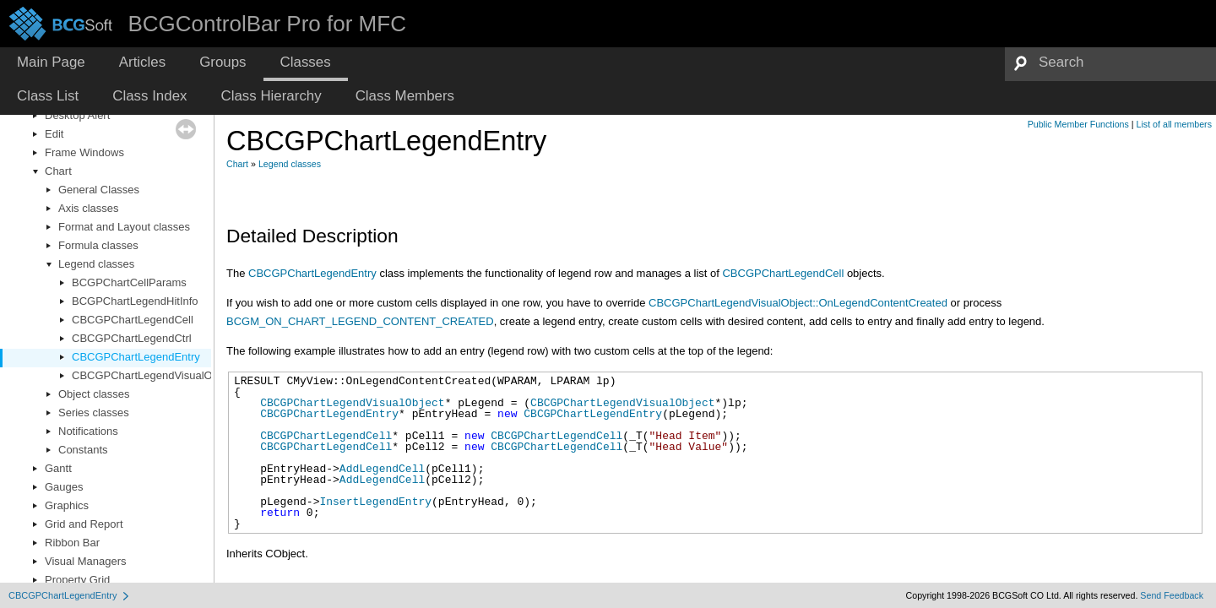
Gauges (64, 486)
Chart (58, 171)
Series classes (93, 412)
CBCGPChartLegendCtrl (132, 338)
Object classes (94, 394)
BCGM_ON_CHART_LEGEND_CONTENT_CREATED (360, 321)
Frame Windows (84, 152)
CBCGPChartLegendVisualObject (154, 375)
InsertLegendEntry (375, 501)
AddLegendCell (382, 468)
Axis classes (88, 208)
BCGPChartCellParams (129, 282)
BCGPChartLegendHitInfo (135, 301)
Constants (83, 449)
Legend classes (96, 264)
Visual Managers (86, 561)
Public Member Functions (1078, 124)
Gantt (58, 468)
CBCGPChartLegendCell (132, 319)
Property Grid (77, 579)
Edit (54, 134)
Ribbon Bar (72, 542)
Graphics (67, 505)
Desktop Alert (77, 115)
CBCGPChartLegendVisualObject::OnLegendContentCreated (798, 302)
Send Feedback (1171, 595)
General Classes (98, 189)
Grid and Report (84, 524)
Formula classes (98, 245)
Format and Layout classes (124, 226)
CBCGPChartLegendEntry (136, 356)
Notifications (88, 431)
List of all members (1174, 124)
